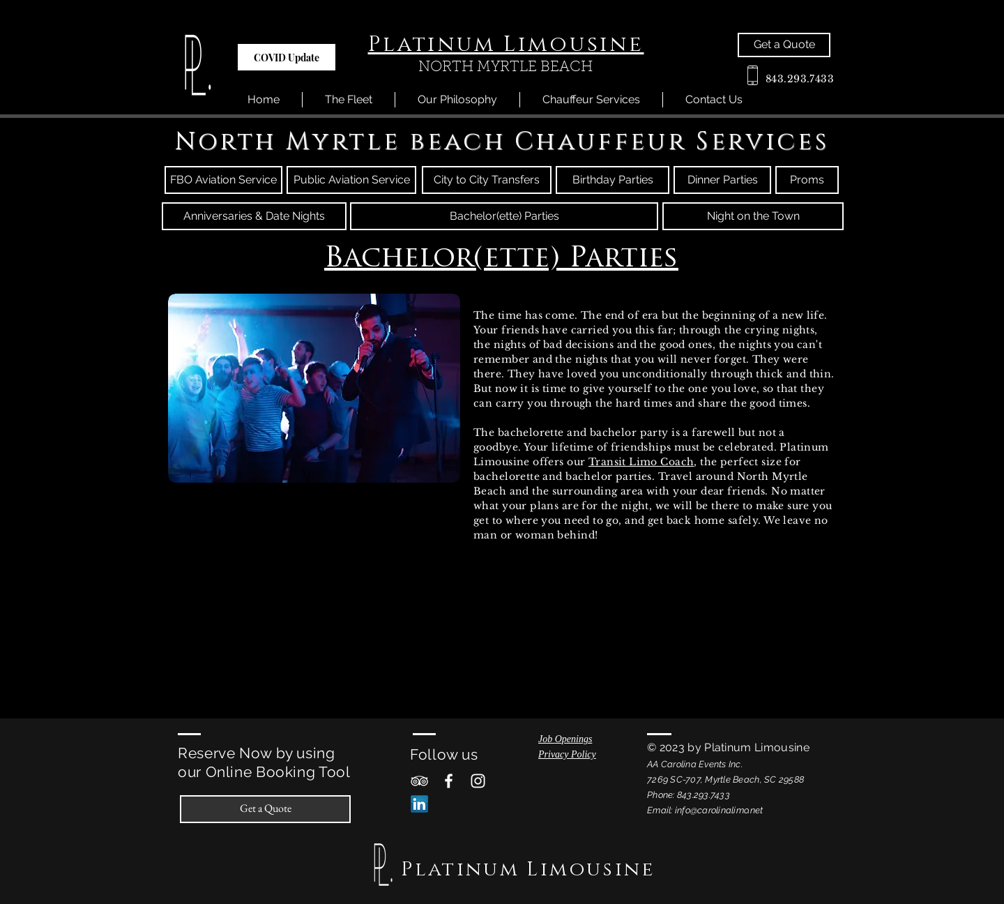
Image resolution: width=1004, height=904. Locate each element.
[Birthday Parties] (612, 180)
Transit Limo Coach (641, 461)
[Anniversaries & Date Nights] (254, 216)
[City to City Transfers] (487, 180)
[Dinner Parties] (722, 180)
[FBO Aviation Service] (223, 180)
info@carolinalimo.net (719, 810)
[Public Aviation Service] (351, 180)
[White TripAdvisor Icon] (419, 780)
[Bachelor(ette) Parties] (504, 216)
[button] (286, 57)
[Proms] (807, 180)
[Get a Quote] (784, 45)
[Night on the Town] (753, 216)
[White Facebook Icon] (448, 780)
